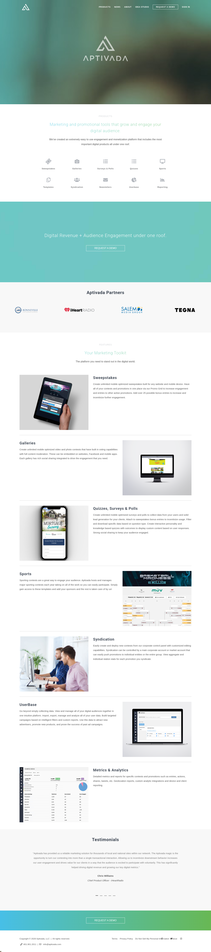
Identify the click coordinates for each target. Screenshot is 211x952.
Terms (114, 939)
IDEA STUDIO (142, 7)
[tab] (97, 898)
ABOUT (128, 7)
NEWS (117, 7)
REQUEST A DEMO (165, 7)
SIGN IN (186, 7)
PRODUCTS (104, 7)
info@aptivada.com (52, 944)
